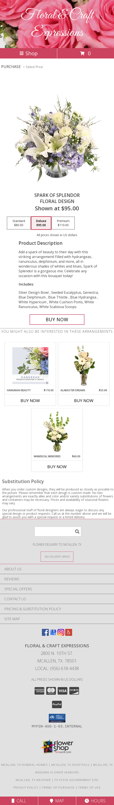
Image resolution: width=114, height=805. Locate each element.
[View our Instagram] (60, 634)
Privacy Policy (25, 787)
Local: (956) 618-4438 (57, 668)
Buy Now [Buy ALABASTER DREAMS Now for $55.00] (83, 400)
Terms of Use (89, 787)
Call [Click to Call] (19, 801)
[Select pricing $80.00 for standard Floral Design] (18, 223)
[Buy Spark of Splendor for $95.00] (57, 319)
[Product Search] (58, 531)
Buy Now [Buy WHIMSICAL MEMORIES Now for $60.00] (57, 466)
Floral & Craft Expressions (57, 24)
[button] (57, 718)
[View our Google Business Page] (53, 634)
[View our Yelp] (68, 634)
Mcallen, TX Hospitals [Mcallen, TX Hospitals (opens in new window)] (70, 765)
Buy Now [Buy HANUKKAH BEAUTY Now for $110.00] (30, 400)
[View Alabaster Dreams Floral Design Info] (84, 365)
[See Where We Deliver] (57, 556)
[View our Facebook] (45, 634)
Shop (28, 53)
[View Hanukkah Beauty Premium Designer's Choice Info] (30, 366)
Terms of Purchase (58, 787)
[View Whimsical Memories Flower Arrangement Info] (57, 431)
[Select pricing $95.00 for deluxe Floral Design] (41, 223)
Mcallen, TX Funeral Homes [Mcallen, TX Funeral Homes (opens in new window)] (24, 765)
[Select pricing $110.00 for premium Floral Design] (63, 223)
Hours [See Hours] (95, 801)
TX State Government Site (76, 780)
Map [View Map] (57, 801)
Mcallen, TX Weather (33, 780)
